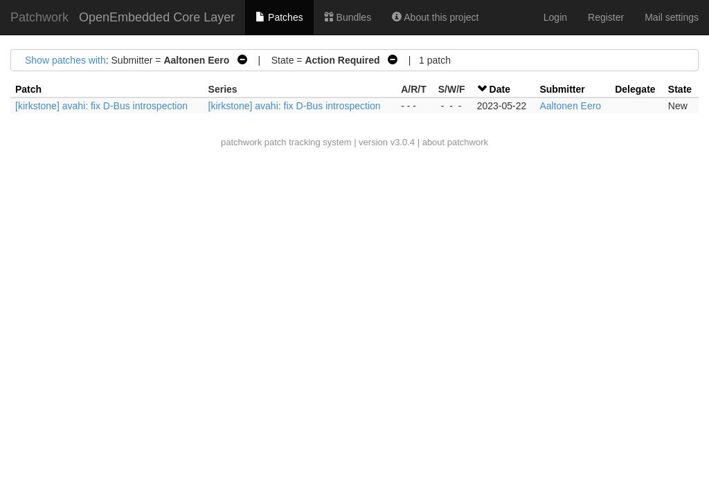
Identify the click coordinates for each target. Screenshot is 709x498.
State (680, 89)
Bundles (347, 17)
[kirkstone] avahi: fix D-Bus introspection (101, 105)
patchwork (241, 142)
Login (555, 17)
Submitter (561, 89)
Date (500, 89)
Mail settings (672, 17)
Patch (28, 89)
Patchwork (39, 17)
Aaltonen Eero (570, 105)
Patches (279, 17)
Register (606, 17)
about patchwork (455, 142)
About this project (435, 17)
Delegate (635, 89)
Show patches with (65, 60)
